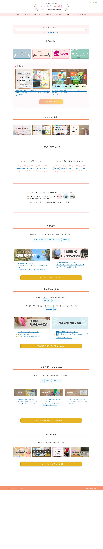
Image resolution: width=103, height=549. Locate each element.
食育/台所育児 (57, 240)
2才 (49, 300)
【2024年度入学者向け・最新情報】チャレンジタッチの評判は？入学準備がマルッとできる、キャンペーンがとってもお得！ (32, 92)
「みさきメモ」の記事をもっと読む (51, 464)
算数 (84, 168)
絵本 (57, 32)
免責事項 (21, 488)
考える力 (25, 168)
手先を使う (63, 168)
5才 (57, 300)
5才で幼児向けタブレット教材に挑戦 (29, 336)
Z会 (54, 32)
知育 (77, 168)
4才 (53, 300)
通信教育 (50, 32)
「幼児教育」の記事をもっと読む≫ (51, 278)
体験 (70, 168)
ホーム (19, 14)
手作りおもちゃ (57, 381)
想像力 (32, 168)
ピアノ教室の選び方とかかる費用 (66, 263)
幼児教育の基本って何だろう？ (27, 264)
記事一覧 (48, 14)
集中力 (39, 168)
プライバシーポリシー (12, 488)
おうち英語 (48, 240)
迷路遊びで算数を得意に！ (64, 338)
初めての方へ (38, 14)
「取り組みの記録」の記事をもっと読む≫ (51, 346)
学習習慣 (56, 168)
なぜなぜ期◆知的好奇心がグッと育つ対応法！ (32, 269)
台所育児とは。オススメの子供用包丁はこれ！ (70, 265)
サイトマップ (70, 14)
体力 (45, 168)
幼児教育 (27, 14)
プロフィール (59, 14)
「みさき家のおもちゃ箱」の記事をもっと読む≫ (51, 420)
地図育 (41, 240)
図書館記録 (66, 240)
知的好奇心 (18, 168)
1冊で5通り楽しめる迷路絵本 (27, 399)
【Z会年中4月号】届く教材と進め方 (67, 332)
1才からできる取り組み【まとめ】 (28, 332)
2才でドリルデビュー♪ (24, 334)
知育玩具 (48, 381)
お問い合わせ (82, 14)
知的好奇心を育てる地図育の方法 (66, 267)
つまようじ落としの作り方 (77, 399)
